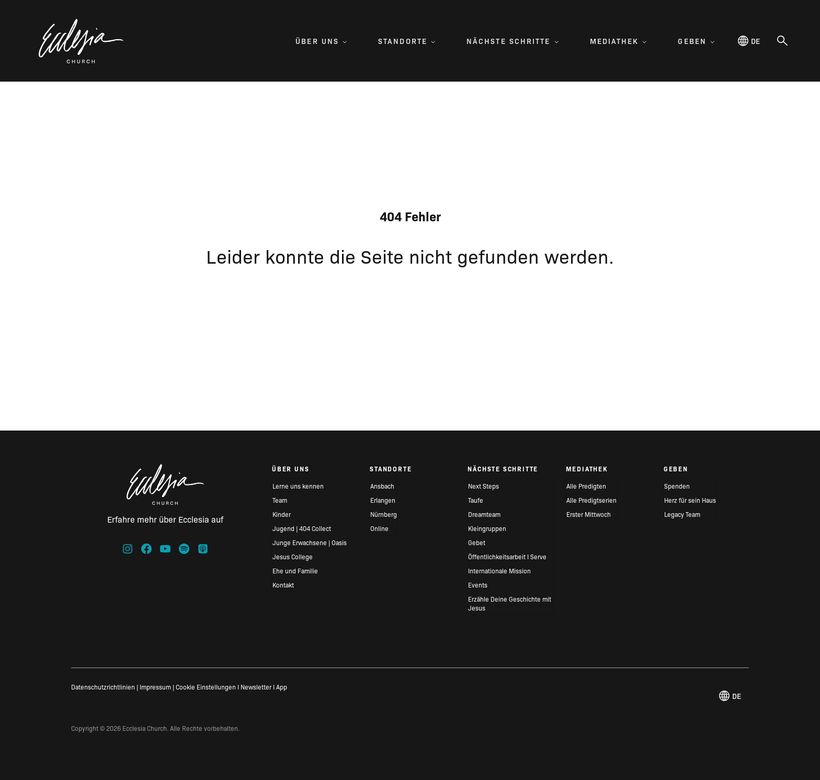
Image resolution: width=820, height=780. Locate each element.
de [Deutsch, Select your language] (749, 41)
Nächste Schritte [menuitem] (512, 41)
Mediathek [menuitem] (618, 41)
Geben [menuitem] (696, 41)
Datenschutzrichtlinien (103, 686)
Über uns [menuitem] (321, 41)
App (281, 686)
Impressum (155, 686)
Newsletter (256, 686)
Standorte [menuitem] (406, 41)
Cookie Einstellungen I (207, 686)
